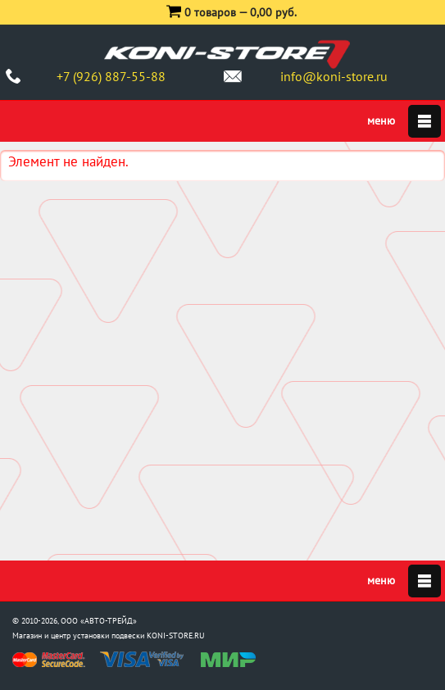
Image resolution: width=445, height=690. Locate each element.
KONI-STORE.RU (176, 635)
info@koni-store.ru (334, 76)
